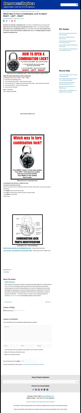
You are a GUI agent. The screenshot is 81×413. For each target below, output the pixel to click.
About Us (35, 401)
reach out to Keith (15, 295)
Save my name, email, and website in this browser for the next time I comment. (24, 349)
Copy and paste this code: (12, 361)
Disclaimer (52, 401)
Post (5, 271)
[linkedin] (42, 390)
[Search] (77, 4)
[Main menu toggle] (57, 4)
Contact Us (29, 401)
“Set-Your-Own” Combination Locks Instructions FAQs (17, 250)
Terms (47, 401)
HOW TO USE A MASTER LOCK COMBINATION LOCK (17, 248)
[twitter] (33, 390)
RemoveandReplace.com (47, 396)
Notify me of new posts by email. (12, 354)
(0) (9, 310)
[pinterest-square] (39, 390)
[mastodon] (44, 390)
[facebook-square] (36, 390)
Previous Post (7, 302)
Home (4, 11)
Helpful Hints (9, 11)
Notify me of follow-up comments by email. (14, 352)
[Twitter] (9, 21)
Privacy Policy (41, 401)
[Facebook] (6, 21)
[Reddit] (14, 21)
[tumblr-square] (47, 390)
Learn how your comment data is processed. (33, 364)
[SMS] (3, 21)
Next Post (48, 302)
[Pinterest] (12, 21)
